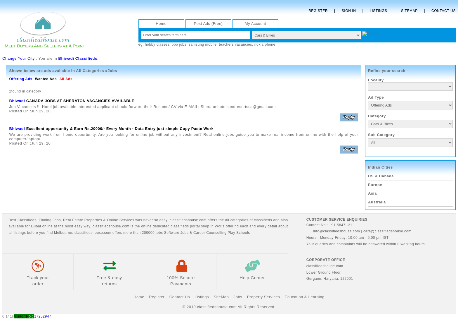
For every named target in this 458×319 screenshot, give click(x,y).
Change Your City (18, 58)
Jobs (57, 220)
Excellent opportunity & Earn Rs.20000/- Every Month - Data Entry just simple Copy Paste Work (120, 128)
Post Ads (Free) (208, 23)
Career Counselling (210, 233)
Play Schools (239, 233)
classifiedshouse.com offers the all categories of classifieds (221, 220)
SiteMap (221, 297)
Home (161, 23)
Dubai (36, 226)
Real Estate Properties (82, 220)
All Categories (90, 70)
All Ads (65, 79)
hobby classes (157, 44)
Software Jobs (176, 233)
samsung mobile (203, 44)
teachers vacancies (235, 44)
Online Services (120, 220)
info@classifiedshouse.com (333, 231)
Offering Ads (20, 79)
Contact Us (443, 11)
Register (318, 11)
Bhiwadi (17, 101)
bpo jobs (179, 44)
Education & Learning (305, 297)
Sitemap (409, 11)
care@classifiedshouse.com (387, 231)
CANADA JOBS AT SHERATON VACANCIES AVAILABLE (80, 101)
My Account (255, 23)
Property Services (263, 297)
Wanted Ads (46, 79)
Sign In (349, 11)
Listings (378, 11)
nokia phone (264, 44)
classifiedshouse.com (92, 233)
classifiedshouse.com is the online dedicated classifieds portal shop (151, 226)
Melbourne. (63, 233)
